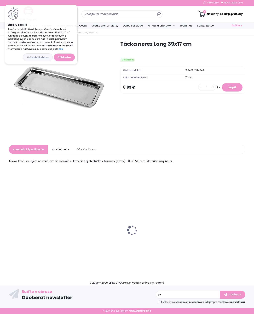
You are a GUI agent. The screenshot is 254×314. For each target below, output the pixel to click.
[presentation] (11, 225)
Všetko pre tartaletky (105, 25)
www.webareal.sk (140, 310)
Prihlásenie (213, 2)
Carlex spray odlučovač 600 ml (30, 237)
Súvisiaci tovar (86, 149)
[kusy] (207, 87)
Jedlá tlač (186, 25)
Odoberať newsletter (47, 297)
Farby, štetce (205, 25)
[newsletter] (232, 294)
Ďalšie (236, 25)
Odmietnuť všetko (38, 57)
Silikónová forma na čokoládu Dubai (93, 241)
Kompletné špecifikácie (28, 149)
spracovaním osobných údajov (194, 302)
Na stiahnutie (60, 149)
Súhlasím (64, 57)
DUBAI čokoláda (133, 25)
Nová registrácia (233, 2)
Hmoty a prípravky (160, 25)
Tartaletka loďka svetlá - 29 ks (209, 230)
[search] (159, 15)
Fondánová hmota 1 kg (144, 233)
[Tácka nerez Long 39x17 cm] (59, 89)
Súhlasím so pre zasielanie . (203, 302)
